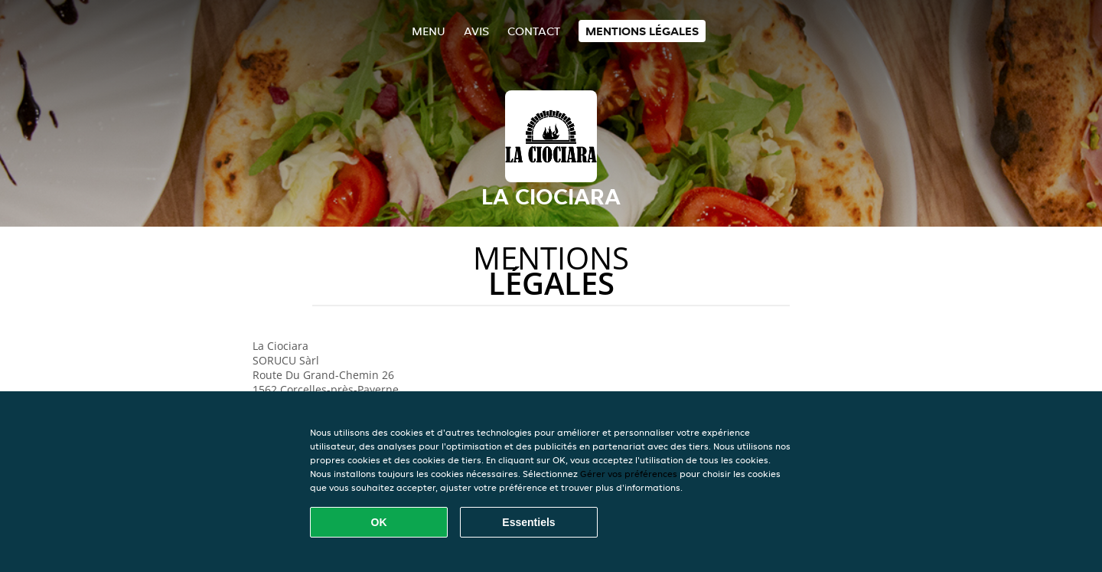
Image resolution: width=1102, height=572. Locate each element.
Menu (428, 31)
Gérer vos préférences (628, 473)
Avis (476, 31)
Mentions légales (642, 31)
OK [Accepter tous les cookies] (379, 522)
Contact (533, 31)
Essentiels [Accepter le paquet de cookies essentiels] (528, 522)
